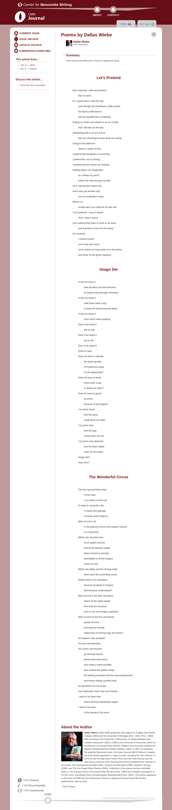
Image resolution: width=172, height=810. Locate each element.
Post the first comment (33, 85)
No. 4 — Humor (29, 68)
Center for (47, 5)
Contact (113, 15)
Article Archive (30, 45)
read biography (80, 44)
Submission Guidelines (35, 50)
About (97, 15)
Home (48, 794)
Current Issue (29, 33)
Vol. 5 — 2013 (28, 65)
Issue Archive (29, 39)
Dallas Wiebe (81, 41)
